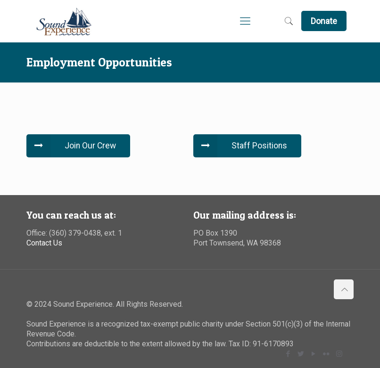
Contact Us (44, 242)
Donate (324, 21)
